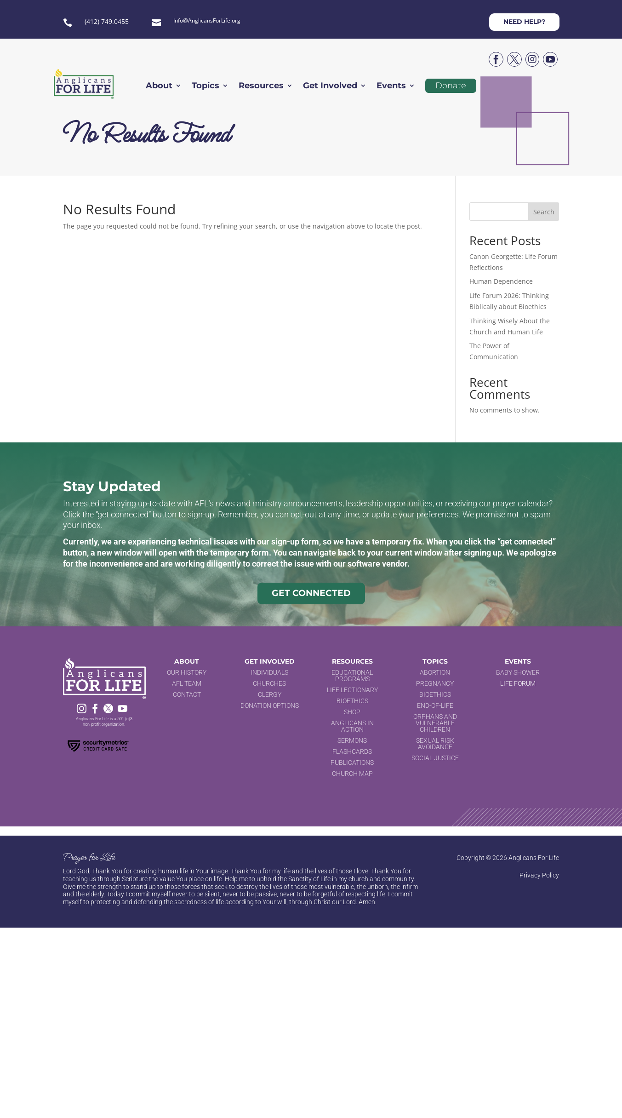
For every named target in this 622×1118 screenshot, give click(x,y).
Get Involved (330, 86)
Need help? (524, 21)
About (159, 86)
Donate (450, 85)
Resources (261, 86)
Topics (205, 86)
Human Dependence (501, 281)
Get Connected (311, 593)
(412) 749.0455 (107, 21)
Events (391, 86)
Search (543, 211)
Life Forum (518, 683)
